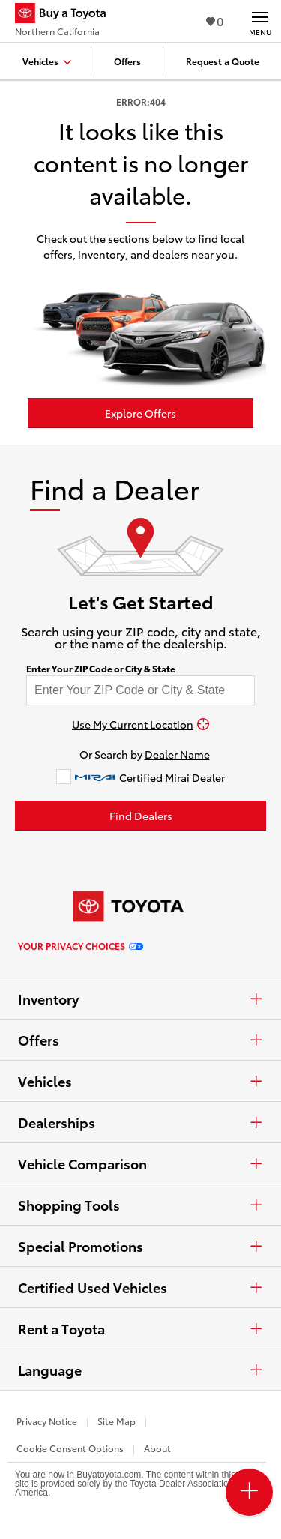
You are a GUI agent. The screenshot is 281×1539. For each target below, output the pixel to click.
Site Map (116, 1421)
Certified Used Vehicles (140, 1287)
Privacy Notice (46, 1421)
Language (140, 1369)
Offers (140, 1039)
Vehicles (140, 1081)
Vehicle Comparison (140, 1163)
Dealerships (140, 1122)
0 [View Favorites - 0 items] (214, 20)
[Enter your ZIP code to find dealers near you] (140, 690)
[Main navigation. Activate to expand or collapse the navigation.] (259, 21)
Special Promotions (140, 1246)
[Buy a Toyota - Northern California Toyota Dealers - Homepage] (66, 15)
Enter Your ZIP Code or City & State (100, 668)
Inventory (140, 998)
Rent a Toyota (140, 1328)
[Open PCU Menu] (249, 1492)
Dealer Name (177, 754)
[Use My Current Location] (140, 724)
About (157, 1448)
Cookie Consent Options (70, 1448)
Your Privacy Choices (80, 946)
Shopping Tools (140, 1204)
